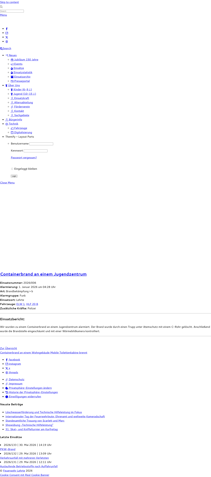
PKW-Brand (7, 449)
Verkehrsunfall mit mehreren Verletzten (24, 458)
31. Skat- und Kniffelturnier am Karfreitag (31, 429)
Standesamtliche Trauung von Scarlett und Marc (34, 420)
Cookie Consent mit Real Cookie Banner (24, 475)
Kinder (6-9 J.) (21, 89)
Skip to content (9, 2)
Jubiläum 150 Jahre (24, 59)
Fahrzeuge (19, 128)
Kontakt (17, 111)
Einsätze (17, 68)
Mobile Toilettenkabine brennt (68, 352)
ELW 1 (20, 304)
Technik (11, 123)
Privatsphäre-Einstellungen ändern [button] (28, 388)
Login (14, 176)
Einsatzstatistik (21, 72)
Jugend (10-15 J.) (23, 94)
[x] (6, 37)
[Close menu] (7, 182)
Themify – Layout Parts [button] (19, 136)
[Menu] (3, 15)
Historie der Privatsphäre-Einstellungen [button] (31, 392)
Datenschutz (14, 379)
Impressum (13, 383)
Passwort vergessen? (24, 157)
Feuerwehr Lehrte (14, 470)
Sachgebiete (20, 115)
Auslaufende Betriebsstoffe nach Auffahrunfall (29, 466)
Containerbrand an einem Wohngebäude (25, 352)
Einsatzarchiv (20, 76)
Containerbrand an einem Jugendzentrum (43, 274)
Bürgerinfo (13, 119)
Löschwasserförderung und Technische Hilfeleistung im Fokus (43, 412)
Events (16, 64)
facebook (12, 359)
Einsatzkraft (20, 98)
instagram (13, 364)
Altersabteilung (22, 102)
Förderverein (20, 106)
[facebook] (6, 28)
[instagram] (6, 33)
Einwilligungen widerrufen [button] (23, 396)
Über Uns (12, 85)
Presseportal (20, 81)
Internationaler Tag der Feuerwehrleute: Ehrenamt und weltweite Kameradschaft (55, 416)
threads (11, 372)
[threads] (6, 41)
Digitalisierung (21, 132)
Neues (11, 55)
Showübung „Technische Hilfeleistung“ (29, 425)
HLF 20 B (32, 304)
